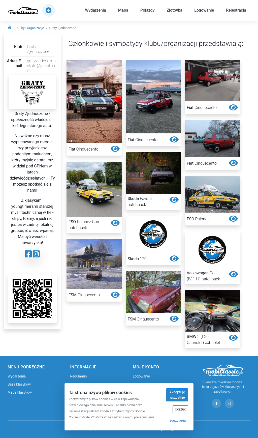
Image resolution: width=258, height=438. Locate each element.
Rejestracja (236, 11)
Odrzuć (180, 409)
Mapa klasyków (20, 392)
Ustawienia (177, 421)
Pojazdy (147, 11)
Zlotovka (174, 11)
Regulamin (78, 376)
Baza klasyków (19, 384)
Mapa (123, 11)
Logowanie (204, 11)
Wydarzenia (95, 11)
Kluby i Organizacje (30, 28)
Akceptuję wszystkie (177, 394)
